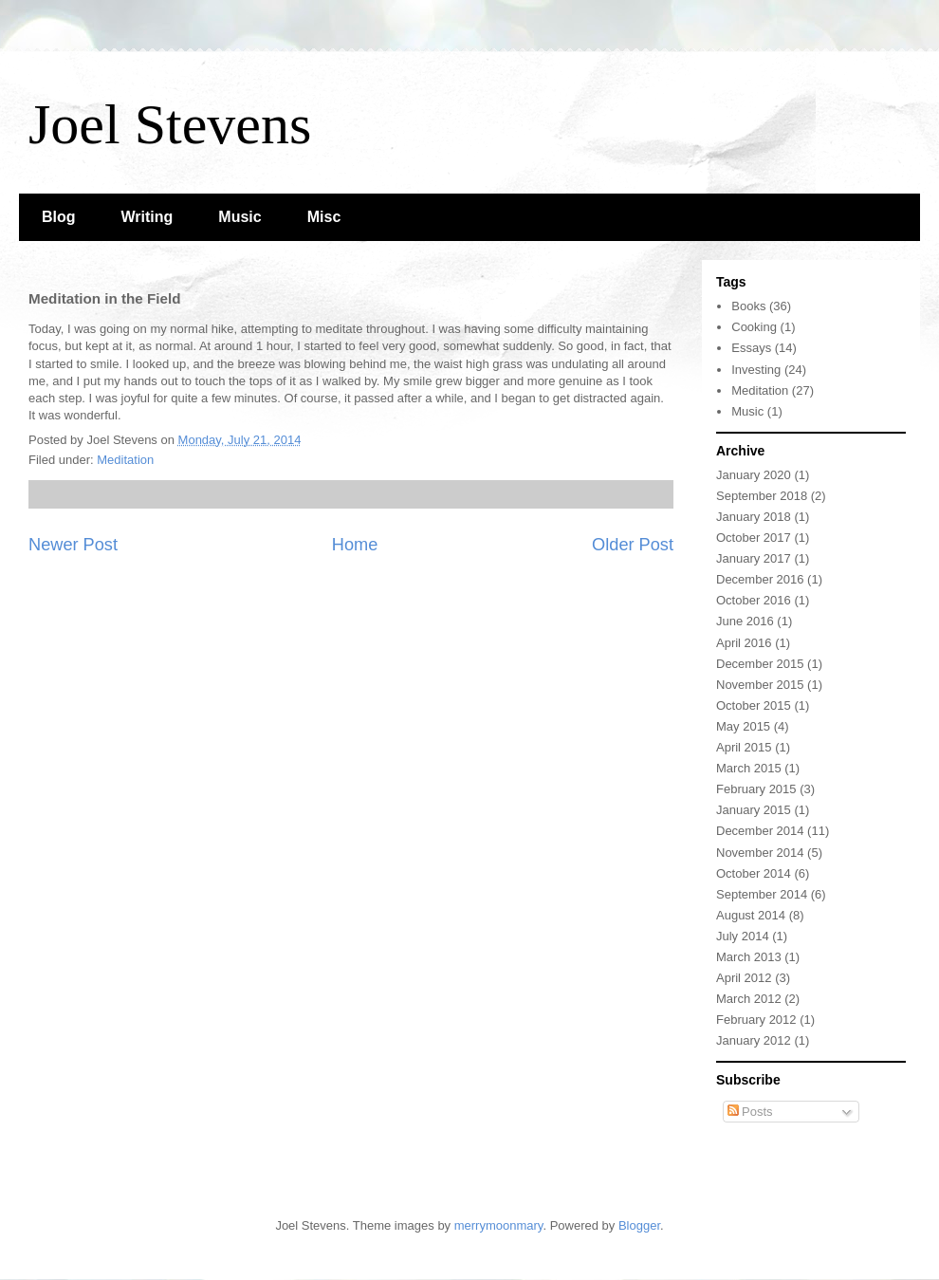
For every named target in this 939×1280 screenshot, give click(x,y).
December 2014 (760, 831)
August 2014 (750, 915)
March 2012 (749, 999)
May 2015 (743, 726)
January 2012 (753, 1040)
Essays (751, 348)
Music (239, 217)
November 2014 (760, 852)
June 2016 (745, 621)
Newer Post (73, 544)
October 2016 (753, 600)
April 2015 (744, 747)
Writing (147, 217)
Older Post (632, 544)
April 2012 (744, 978)
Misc (324, 217)
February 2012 (756, 1019)
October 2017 (753, 537)
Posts (750, 1111)
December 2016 (760, 579)
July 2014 (742, 936)
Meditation (125, 460)
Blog (59, 217)
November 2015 (760, 684)
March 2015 (749, 768)
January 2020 (753, 475)
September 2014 (761, 894)
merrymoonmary (498, 1225)
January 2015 (753, 810)
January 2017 (753, 558)
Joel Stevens (169, 124)
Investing (756, 369)
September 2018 (761, 496)
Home (355, 544)
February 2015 (756, 789)
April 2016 (744, 643)
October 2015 (753, 705)
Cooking (754, 327)
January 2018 (753, 517)
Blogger (639, 1225)
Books (748, 306)
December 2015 (760, 664)
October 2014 (753, 873)
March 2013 (749, 957)
